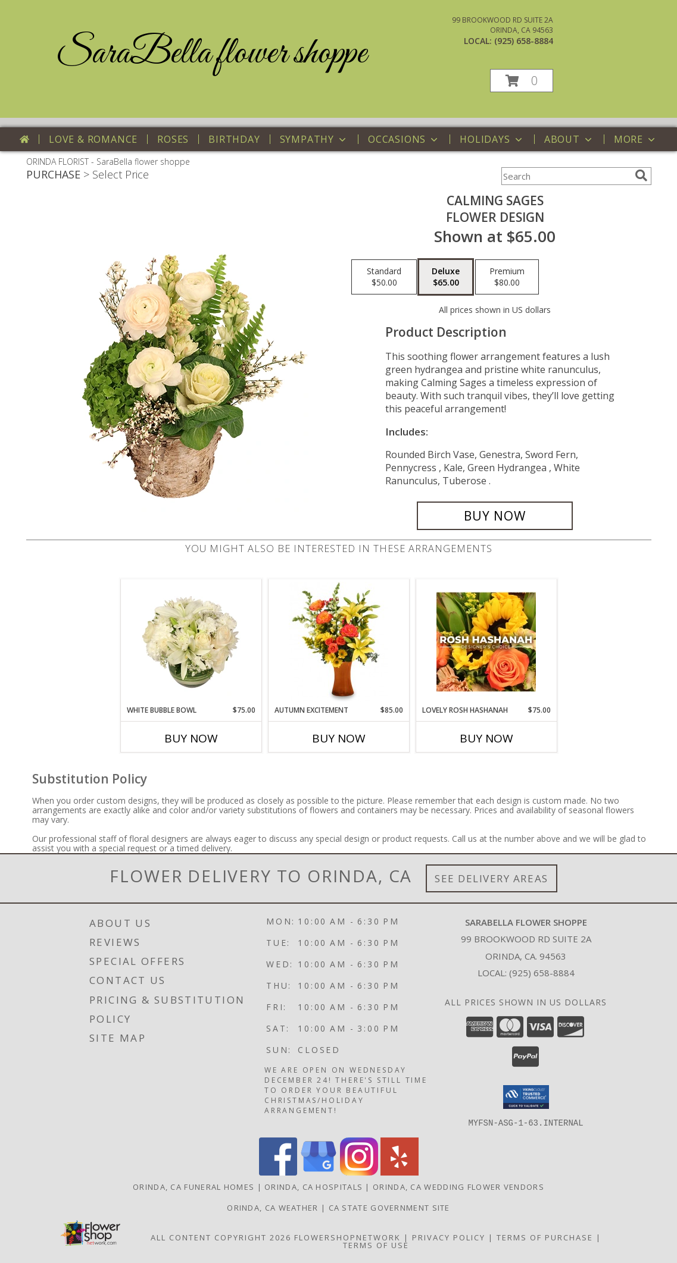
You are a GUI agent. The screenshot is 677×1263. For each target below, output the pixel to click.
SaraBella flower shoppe (211, 54)
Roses (173, 139)
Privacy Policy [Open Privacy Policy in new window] (448, 1236)
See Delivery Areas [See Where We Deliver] (491, 878)
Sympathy (314, 139)
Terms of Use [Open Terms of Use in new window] (376, 1244)
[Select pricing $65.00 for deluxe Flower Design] (445, 277)
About (569, 139)
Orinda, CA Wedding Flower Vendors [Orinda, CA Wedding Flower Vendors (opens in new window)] (458, 1186)
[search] (641, 175)
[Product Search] (565, 176)
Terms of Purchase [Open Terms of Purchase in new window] (545, 1236)
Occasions (404, 139)
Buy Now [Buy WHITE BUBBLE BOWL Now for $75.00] (191, 738)
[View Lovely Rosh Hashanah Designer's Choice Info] (486, 642)
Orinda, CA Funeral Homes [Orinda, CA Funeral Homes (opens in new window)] (193, 1186)
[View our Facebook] (278, 1171)
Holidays (492, 139)
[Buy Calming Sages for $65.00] (495, 516)
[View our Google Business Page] (318, 1171)
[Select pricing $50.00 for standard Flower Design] (384, 277)
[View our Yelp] (399, 1171)
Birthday (234, 139)
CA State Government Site (389, 1207)
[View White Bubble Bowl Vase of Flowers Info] (191, 642)
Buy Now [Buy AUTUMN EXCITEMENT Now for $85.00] (339, 738)
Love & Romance (93, 139)
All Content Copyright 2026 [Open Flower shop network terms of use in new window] (221, 1236)
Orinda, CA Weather (272, 1207)
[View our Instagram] (359, 1171)
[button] (521, 80)
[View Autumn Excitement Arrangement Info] (338, 642)
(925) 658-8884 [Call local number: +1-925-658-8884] (523, 40)
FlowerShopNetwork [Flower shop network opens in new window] (347, 1236)
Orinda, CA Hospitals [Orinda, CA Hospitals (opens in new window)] (313, 1186)
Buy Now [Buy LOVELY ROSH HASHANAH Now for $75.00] (486, 738)
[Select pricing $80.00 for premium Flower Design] (507, 277)
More (635, 139)
